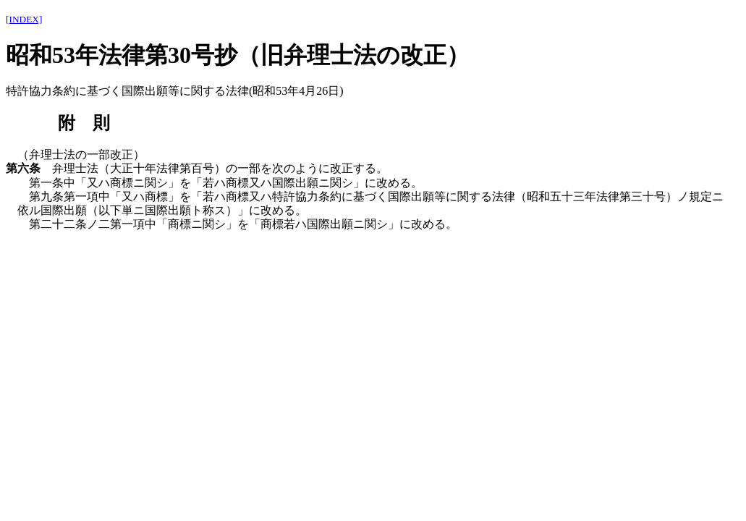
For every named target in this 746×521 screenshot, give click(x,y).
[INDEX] (24, 19)
